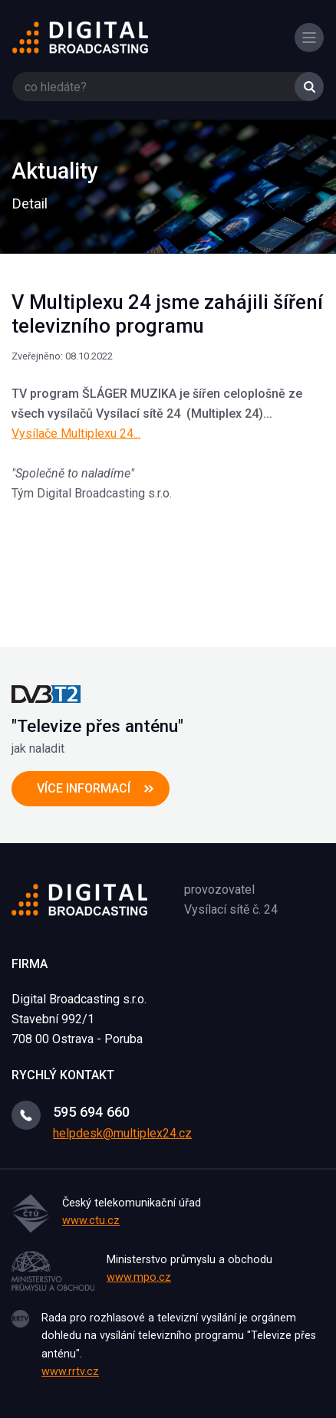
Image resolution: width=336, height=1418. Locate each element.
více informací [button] (83, 788)
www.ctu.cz (91, 1220)
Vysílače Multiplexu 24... (76, 433)
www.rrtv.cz (70, 1371)
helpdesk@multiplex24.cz (122, 1133)
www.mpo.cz (139, 1277)
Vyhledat (309, 86)
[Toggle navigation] (309, 37)
